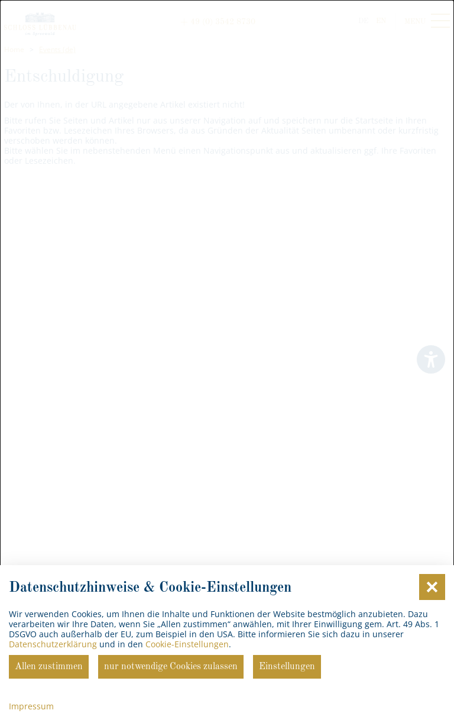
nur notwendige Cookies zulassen (171, 667)
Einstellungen (287, 667)
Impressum (31, 706)
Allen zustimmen (49, 667)
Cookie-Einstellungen (187, 644)
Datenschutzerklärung (53, 644)
